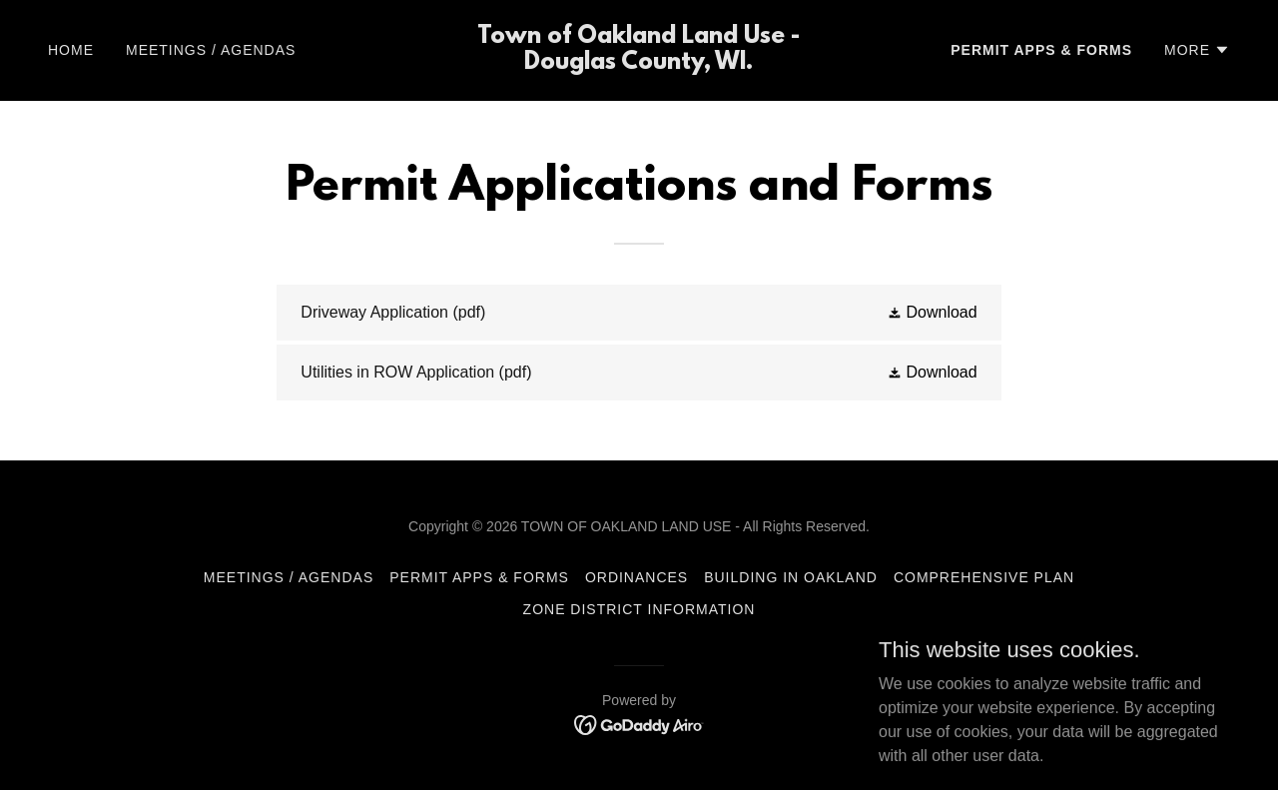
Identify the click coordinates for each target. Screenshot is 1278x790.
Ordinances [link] (636, 577)
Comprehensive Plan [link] (984, 577)
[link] (639, 63)
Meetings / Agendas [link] (211, 50)
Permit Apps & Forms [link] (1041, 50)
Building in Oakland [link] (791, 577)
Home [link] (71, 50)
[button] (1197, 50)
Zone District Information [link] (639, 609)
